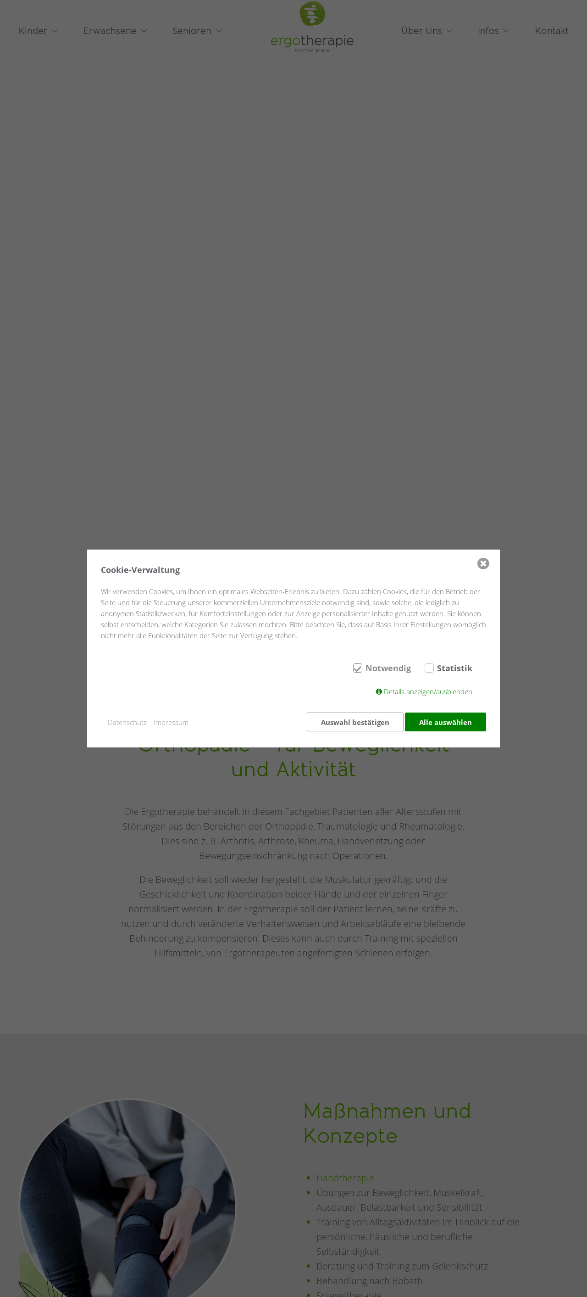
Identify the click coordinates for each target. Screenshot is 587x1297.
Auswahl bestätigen (353, 722)
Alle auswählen (445, 722)
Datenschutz (127, 722)
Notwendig (388, 670)
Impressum (171, 722)
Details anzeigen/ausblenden (428, 693)
